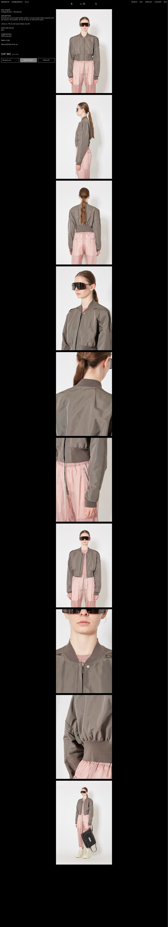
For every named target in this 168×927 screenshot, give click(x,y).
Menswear (5, 2)
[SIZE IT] (10, 60)
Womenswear (17, 2)
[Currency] (142, 2)
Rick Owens (5, 10)
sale (27, 2)
